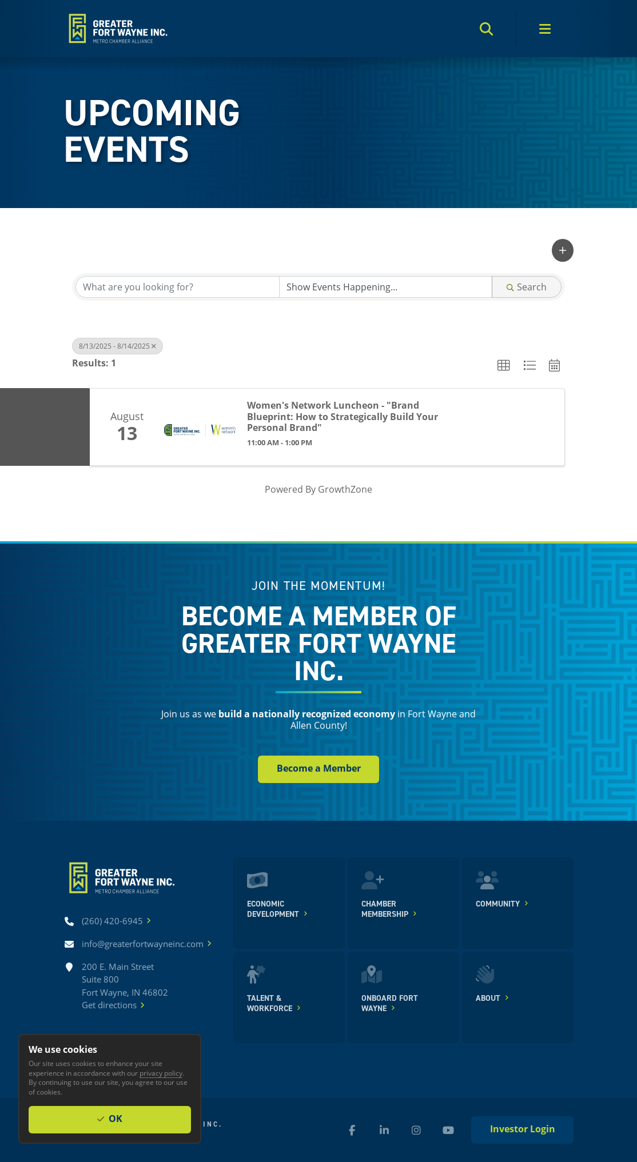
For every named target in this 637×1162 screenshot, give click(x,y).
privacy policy (161, 1072)
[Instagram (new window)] (416, 1130)
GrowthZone (345, 489)
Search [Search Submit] (527, 287)
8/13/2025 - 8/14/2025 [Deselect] (117, 345)
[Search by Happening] (385, 287)
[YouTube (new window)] (448, 1130)
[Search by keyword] (177, 287)
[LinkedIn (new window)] (384, 1130)
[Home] (116, 28)
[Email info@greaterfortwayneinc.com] (143, 944)
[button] (563, 250)
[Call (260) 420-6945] (112, 921)
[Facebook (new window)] (352, 1130)
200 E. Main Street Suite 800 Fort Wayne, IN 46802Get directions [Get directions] (125, 986)
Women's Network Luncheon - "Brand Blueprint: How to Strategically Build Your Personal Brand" (342, 416)
